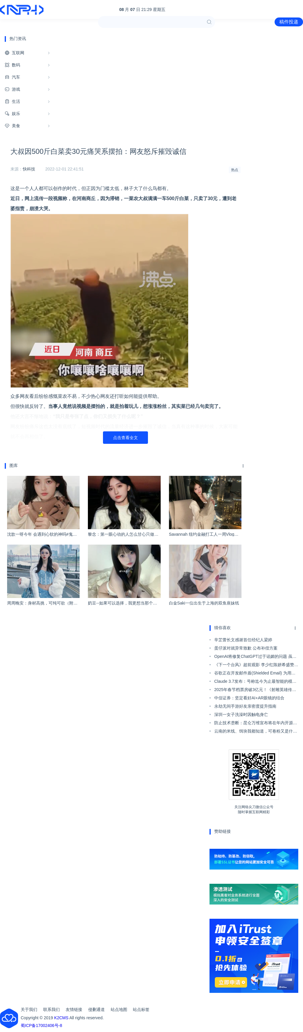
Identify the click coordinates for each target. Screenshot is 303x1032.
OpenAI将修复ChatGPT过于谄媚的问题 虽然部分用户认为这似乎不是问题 (255, 657)
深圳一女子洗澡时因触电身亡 (241, 714)
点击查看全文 (125, 437)
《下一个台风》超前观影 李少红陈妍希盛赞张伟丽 (256, 665)
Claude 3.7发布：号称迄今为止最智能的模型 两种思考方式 (255, 682)
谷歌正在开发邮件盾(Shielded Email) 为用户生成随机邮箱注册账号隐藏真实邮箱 (255, 674)
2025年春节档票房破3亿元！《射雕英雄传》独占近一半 (255, 690)
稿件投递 (288, 21)
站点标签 (141, 1009)
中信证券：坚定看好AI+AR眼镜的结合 (249, 698)
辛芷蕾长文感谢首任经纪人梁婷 (243, 639)
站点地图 (119, 1009)
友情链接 (74, 1009)
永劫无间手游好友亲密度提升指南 (245, 706)
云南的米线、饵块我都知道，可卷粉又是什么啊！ (255, 732)
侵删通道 (96, 1009)
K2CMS (61, 1017)
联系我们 (51, 1009)
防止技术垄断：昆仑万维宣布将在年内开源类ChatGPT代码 (255, 723)
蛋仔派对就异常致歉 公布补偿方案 (246, 648)
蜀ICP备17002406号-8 (41, 1025)
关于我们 (29, 1009)
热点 (234, 170)
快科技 (29, 169)
